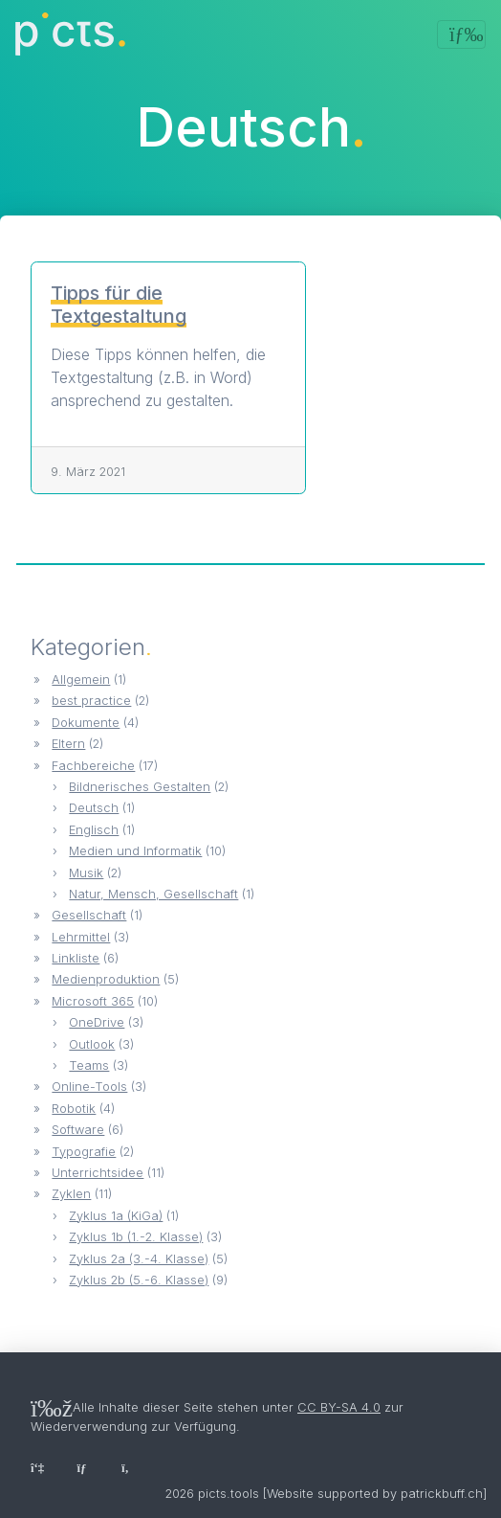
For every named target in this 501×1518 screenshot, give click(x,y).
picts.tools (228, 1493)
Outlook (92, 1044)
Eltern (68, 743)
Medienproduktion (106, 979)
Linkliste (75, 958)
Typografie (84, 1151)
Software (78, 1129)
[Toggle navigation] (461, 34)
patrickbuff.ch (442, 1493)
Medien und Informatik (135, 851)
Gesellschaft (89, 915)
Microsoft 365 (93, 1001)
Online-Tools (89, 1086)
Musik (86, 873)
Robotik (74, 1108)
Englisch (94, 830)
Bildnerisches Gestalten (139, 787)
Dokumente (86, 722)
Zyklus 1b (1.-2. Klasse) (136, 1237)
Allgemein (81, 679)
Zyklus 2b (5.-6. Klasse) (138, 1280)
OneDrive (96, 1022)
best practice (91, 700)
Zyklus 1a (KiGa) (116, 1216)
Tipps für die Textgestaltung (118, 305)
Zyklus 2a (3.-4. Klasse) (138, 1259)
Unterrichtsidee (97, 1173)
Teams (89, 1065)
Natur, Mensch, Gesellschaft (153, 894)
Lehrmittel (81, 937)
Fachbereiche (93, 766)
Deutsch (94, 808)
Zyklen (71, 1194)
